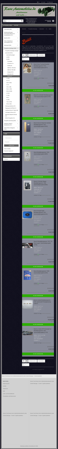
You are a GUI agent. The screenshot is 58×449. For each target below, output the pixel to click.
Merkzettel (50, 2)
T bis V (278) (9, 101)
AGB (4, 391)
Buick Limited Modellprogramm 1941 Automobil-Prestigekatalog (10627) (42, 301)
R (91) (7, 97)
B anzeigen (10, 61)
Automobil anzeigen (10, 55)
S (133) (7, 99)
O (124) (8, 93)
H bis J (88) (8, 86)
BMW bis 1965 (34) (12, 67)
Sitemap (6, 159)
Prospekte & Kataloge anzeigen (11, 50)
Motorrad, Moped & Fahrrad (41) (11, 115)
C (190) (7, 78)
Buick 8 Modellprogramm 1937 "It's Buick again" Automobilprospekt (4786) (43, 243)
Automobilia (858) (7, 25)
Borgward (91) (11, 72)
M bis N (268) (9, 91)
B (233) (7, 59)
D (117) (8, 80)
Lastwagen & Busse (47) (10, 112)
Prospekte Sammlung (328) (10, 120)
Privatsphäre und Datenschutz (9, 396)
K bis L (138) (9, 89)
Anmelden (11, 145)
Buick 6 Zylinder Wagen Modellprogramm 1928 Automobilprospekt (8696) (41, 183)
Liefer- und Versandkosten (8, 393)
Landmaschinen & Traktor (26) (11, 110)
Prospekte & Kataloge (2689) (10, 48)
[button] (38, 2)
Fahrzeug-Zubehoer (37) (10, 106)
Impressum (5, 388)
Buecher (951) (7, 38)
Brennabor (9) (10, 74)
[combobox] (32, 55)
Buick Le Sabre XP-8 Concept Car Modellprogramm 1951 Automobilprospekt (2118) (42, 330)
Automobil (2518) (9, 52)
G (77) (7, 84)
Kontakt (4, 386)
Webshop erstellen (24, 446)
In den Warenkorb (38, 90)
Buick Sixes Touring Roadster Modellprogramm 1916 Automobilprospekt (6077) (41, 65)
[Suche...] (4, 21)
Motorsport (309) (7, 45)
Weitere (16, 25)
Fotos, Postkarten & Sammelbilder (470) (8, 41)
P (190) (7, 95)
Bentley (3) (10, 65)
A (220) (7, 57)
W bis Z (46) (9, 103)
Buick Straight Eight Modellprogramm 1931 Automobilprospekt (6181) (41, 212)
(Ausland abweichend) (46, 136)
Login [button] (43, 2)
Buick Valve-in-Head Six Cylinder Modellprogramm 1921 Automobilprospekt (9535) (42, 124)
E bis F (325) (9, 82)
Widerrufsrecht (6, 383)
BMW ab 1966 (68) (11, 69)
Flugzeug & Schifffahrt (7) (10, 108)
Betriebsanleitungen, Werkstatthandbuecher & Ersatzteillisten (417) (9, 34)
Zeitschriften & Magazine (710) (9, 128)
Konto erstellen (7, 148)
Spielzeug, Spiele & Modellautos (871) (8, 124)
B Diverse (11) (11, 63)
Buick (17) (10, 76)
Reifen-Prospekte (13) (10, 118)
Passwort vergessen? (8, 150)
